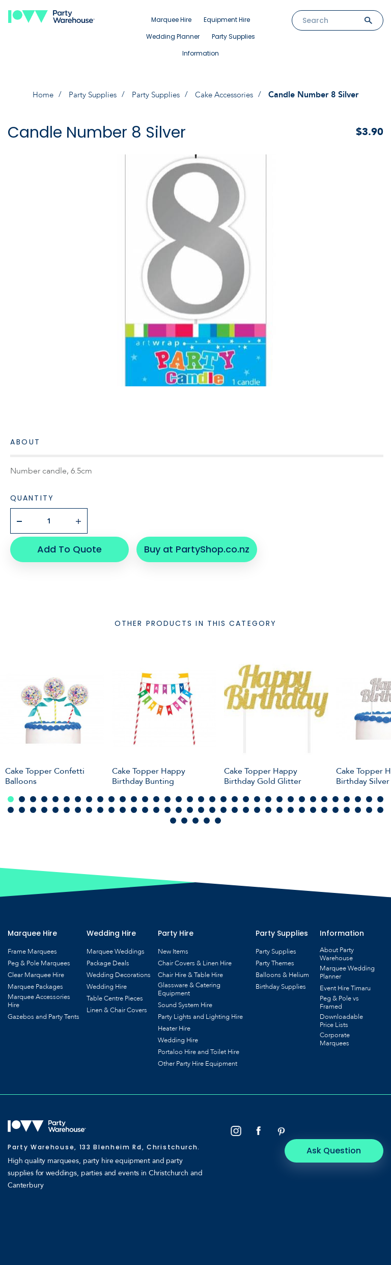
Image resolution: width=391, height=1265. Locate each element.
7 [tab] (78, 796)
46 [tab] (134, 806)
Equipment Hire (227, 19)
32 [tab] (358, 796)
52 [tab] (201, 806)
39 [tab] (55, 806)
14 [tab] (156, 796)
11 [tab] (123, 796)
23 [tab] (257, 796)
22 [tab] (246, 796)
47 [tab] (145, 806)
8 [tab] (89, 796)
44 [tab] (111, 806)
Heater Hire (174, 1025)
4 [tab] (44, 796)
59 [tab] (279, 806)
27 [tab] (302, 796)
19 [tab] (212, 796)
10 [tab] (111, 796)
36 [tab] (22, 806)
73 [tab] (218, 817)
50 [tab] (179, 806)
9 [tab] (100, 796)
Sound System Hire (185, 1001)
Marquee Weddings (116, 948)
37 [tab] (33, 806)
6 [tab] (67, 796)
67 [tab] (369, 806)
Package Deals (108, 960)
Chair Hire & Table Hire (190, 971)
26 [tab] (291, 796)
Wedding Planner (173, 36)
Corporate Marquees (335, 1035)
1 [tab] (11, 796)
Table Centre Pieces (115, 995)
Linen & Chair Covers (117, 1007)
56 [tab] (246, 806)
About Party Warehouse (337, 950)
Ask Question (340, 1128)
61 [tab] (302, 806)
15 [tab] (167, 796)
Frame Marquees (32, 948)
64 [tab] (335, 806)
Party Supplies (233, 36)
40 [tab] (67, 806)
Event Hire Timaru (345, 985)
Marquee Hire (171, 19)
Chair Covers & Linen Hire (195, 960)
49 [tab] (167, 806)
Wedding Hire (107, 983)
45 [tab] (123, 806)
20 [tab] (223, 796)
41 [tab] (78, 806)
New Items (173, 948)
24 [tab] (268, 796)
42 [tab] (89, 806)
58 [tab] (268, 806)
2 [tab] (22, 796)
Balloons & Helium (282, 971)
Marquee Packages (35, 983)
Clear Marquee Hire (36, 971)
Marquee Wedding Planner (347, 969)
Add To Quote (66, 545)
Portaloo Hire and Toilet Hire (198, 1048)
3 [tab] (33, 796)
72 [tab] (207, 817)
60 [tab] (291, 806)
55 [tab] (235, 806)
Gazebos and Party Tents (43, 1013)
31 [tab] (347, 796)
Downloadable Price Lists (341, 1017)
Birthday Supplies (281, 983)
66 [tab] (358, 806)
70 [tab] (184, 817)
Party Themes (275, 960)
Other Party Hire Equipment (197, 1060)
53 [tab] (212, 806)
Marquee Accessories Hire (39, 997)
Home (37, 94)
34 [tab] (380, 796)
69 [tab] (173, 817)
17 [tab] (190, 796)
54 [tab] (223, 806)
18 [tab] (201, 796)
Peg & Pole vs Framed (339, 999)
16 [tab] (179, 796)
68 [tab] (380, 806)
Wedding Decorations (119, 971)
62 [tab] (313, 806)
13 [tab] (145, 796)
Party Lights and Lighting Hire (200, 1013)
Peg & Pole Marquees (39, 960)
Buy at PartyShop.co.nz (191, 545)
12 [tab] (134, 796)
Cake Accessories (228, 94)
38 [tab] (44, 806)
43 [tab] (100, 806)
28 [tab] (313, 796)
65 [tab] (347, 806)
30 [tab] (335, 796)
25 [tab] (279, 796)
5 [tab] (55, 796)
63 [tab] (324, 806)
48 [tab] (156, 806)
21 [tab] (235, 796)
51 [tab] (190, 806)
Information (200, 53)
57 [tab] (257, 806)
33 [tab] (369, 796)
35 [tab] (11, 806)
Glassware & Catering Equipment (189, 986)
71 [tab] (195, 817)
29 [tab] (324, 796)
